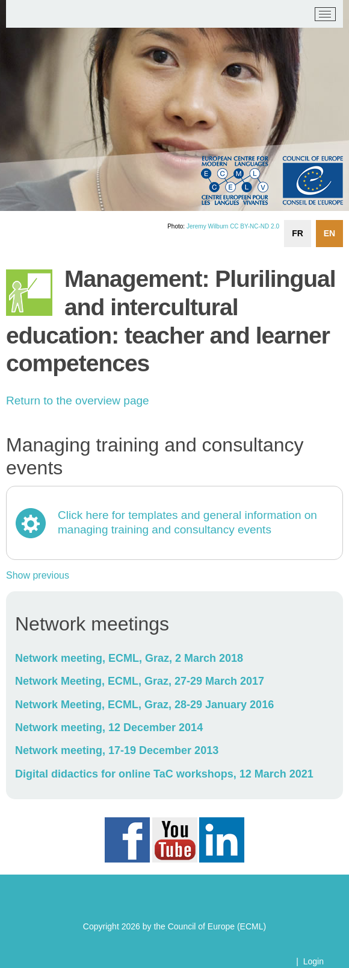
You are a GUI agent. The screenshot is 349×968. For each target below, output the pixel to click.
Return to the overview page (77, 400)
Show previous (37, 575)
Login (313, 961)
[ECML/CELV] (24, 14)
